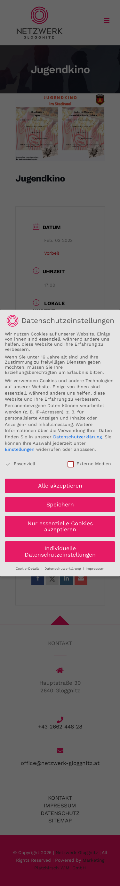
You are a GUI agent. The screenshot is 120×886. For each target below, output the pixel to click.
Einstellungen (20, 448)
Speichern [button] (60, 503)
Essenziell (20, 462)
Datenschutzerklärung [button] (63, 567)
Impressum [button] (95, 567)
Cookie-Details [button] (28, 567)
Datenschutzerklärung (77, 435)
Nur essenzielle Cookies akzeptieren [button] (60, 525)
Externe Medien (89, 462)
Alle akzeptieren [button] (60, 484)
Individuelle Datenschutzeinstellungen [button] (60, 550)
